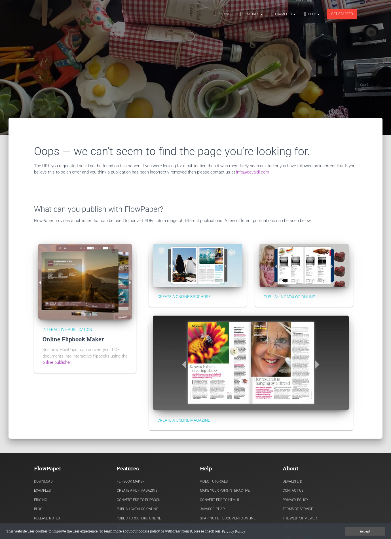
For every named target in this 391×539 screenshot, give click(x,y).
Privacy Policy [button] (233, 531)
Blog (38, 509)
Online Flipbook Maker (73, 339)
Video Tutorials (214, 481)
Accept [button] (365, 531)
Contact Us (293, 491)
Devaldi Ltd (292, 481)
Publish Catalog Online (137, 509)
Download (43, 481)
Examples (283, 14)
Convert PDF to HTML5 (219, 500)
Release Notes (47, 518)
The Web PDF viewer (300, 518)
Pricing (222, 14)
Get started (342, 14)
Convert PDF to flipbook (138, 500)
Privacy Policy (295, 500)
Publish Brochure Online (139, 518)
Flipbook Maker (131, 481)
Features (251, 14)
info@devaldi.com (252, 172)
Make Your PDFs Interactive (225, 491)
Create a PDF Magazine (137, 491)
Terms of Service (298, 509)
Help (311, 14)
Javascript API (212, 509)
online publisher (57, 362)
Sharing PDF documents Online (227, 518)
